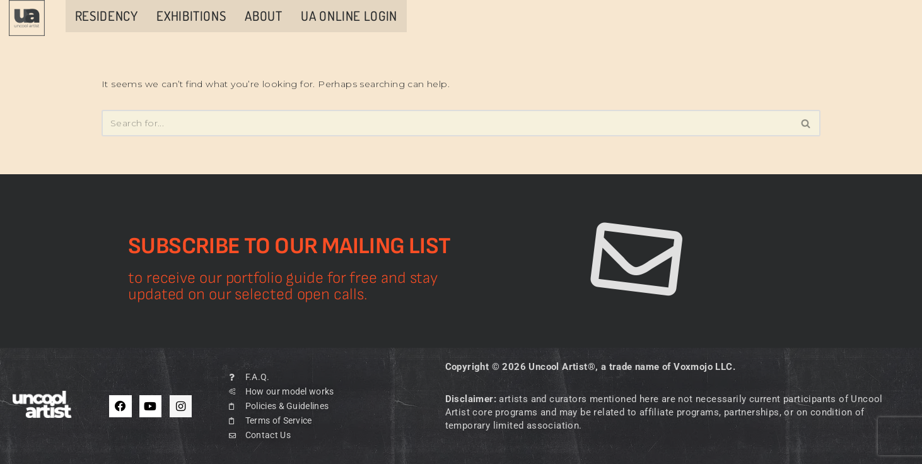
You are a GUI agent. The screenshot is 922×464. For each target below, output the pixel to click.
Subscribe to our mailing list (289, 246)
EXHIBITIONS (191, 16)
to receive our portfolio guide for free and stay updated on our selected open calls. (283, 286)
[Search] (447, 123)
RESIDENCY (106, 16)
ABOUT (263, 16)
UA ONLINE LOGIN (349, 16)
